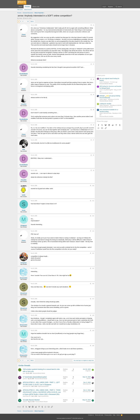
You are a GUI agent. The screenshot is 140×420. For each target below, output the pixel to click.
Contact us (91, 415)
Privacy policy (108, 415)
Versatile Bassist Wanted (31, 400)
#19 (93, 330)
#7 (93, 140)
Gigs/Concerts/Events (43, 386)
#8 (93, 155)
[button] (41, 6)
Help (114, 415)
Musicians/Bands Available (106, 116)
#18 (93, 315)
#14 (93, 253)
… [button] (25, 21)
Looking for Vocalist (105, 103)
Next (32, 21)
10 (28, 21)
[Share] (91, 25)
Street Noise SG (27, 386)
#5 (93, 109)
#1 (93, 25)
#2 (93, 64)
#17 (93, 298)
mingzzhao (88, 370)
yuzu (24, 373)
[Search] (119, 6)
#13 (93, 231)
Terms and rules (99, 415)
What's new (35, 6)
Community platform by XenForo (70, 418)
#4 (93, 94)
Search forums (28, 9)
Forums (27, 6)
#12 (93, 215)
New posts (20, 9)
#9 (93, 170)
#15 (93, 268)
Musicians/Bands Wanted (39, 373)
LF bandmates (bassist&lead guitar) (35, 377)
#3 (93, 79)
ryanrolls (25, 378)
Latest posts (101, 75)
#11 (93, 200)
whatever (25, 401)
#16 (93, 283)
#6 (93, 125)
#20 (93, 345)
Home (20, 6)
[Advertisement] (109, 47)
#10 (93, 185)
